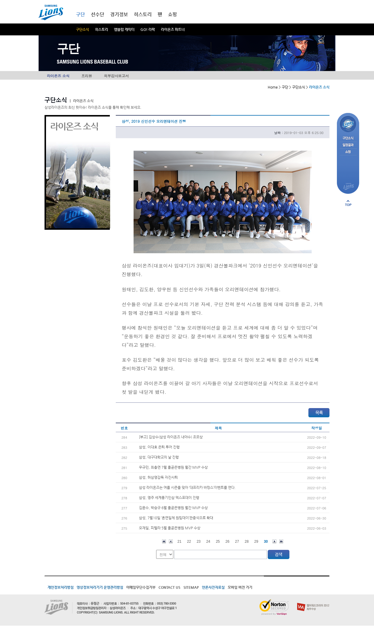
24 (208, 541)
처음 (164, 541)
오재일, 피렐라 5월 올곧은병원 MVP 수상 (169, 528)
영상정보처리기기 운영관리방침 (100, 587)
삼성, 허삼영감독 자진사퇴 (158, 477)
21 (179, 541)
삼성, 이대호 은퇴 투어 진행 (159, 447)
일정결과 (348, 145)
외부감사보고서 (116, 75)
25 (218, 541)
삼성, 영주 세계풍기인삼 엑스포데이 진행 (169, 497)
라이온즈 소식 (58, 75)
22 (189, 541)
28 (246, 541)
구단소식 (82, 29)
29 (256, 541)
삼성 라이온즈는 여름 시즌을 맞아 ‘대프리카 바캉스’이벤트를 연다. (187, 487)
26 (227, 541)
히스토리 (101, 29)
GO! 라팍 (147, 29)
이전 (170, 541)
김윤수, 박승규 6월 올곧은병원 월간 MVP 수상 (173, 508)
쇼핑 (172, 14)
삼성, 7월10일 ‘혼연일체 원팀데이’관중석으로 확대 (176, 518)
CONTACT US (169, 587)
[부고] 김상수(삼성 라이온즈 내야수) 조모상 (171, 437)
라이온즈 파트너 (173, 29)
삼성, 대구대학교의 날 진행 (159, 457)
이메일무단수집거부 (141, 587)
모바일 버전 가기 (240, 587)
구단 (80, 14)
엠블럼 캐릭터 (124, 29)
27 (237, 541)
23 (198, 541)
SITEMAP (191, 587)
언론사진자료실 (213, 587)
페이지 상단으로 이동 (348, 203)
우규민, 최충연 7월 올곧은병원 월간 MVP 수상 (173, 467)
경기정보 (119, 14)
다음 (274, 541)
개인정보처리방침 (60, 587)
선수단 (97, 14)
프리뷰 (86, 75)
